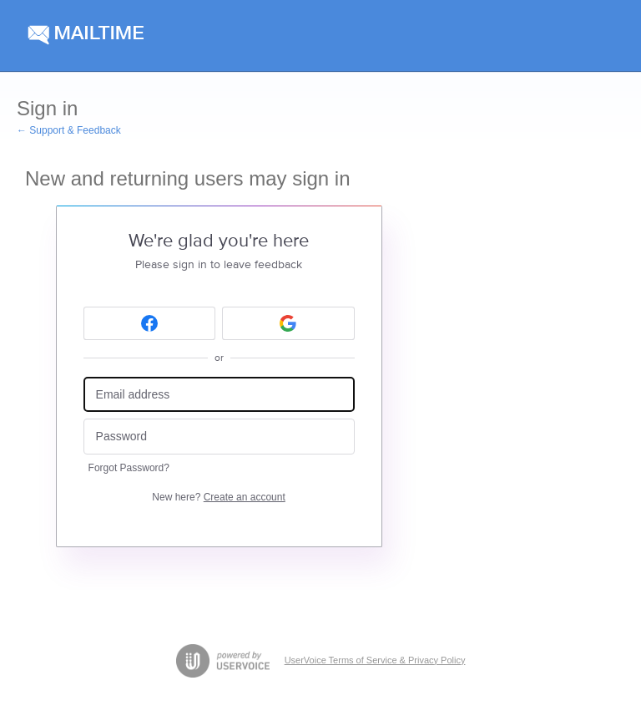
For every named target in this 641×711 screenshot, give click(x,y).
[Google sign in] (288, 323)
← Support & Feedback (69, 130)
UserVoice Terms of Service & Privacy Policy (375, 660)
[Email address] (219, 395)
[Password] (219, 437)
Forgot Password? (128, 468)
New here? (218, 497)
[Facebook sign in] (149, 323)
